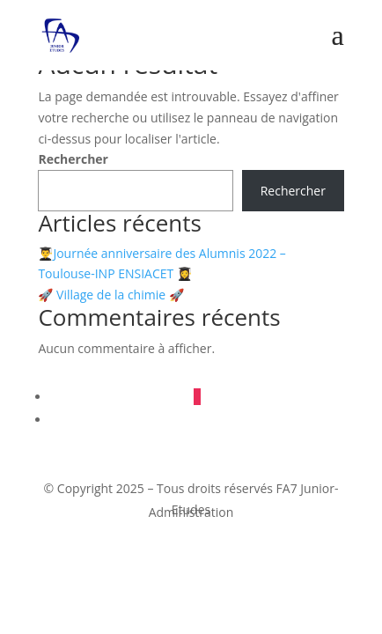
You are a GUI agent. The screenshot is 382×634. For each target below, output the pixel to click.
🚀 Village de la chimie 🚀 (110, 294)
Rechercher (73, 159)
